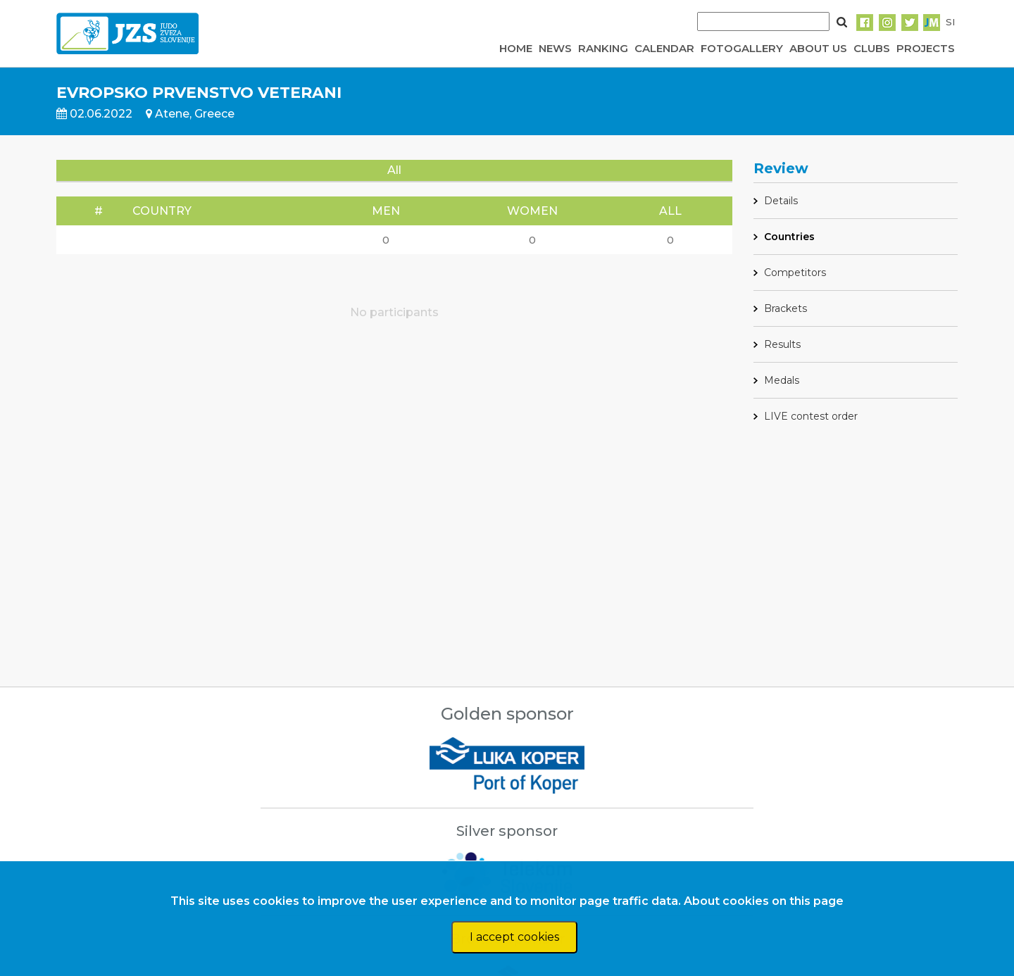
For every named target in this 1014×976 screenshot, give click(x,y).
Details (781, 200)
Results (782, 344)
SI (950, 21)
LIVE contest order (811, 416)
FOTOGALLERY (742, 48)
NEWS (555, 48)
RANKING (603, 48)
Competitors (795, 272)
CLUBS (871, 48)
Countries (789, 236)
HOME (515, 48)
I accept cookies (514, 937)
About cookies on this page (764, 901)
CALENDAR (664, 48)
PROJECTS (925, 48)
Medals (781, 380)
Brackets (785, 308)
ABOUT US (818, 48)
